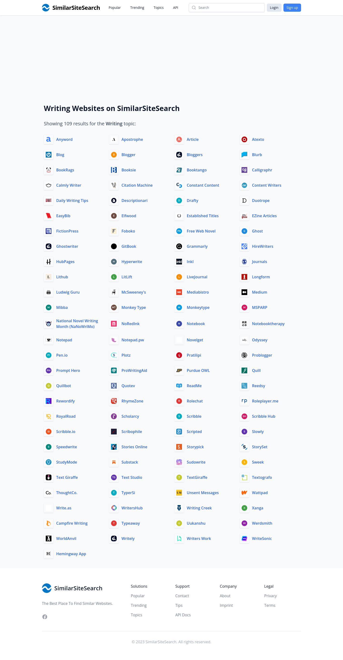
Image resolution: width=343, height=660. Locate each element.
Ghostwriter (67, 246)
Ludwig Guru (68, 292)
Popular (115, 7)
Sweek (258, 462)
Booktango (197, 170)
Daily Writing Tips (72, 200)
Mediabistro (198, 292)
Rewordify (65, 401)
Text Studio (131, 477)
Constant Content (203, 185)
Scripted (194, 431)
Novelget (195, 340)
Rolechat (195, 401)
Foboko (128, 231)
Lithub (62, 277)
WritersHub (132, 508)
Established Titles (203, 215)
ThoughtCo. (66, 492)
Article (193, 139)
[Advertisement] (171, 51)
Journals (259, 261)
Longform (261, 277)
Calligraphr (262, 170)
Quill (256, 370)
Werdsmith (262, 523)
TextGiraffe (197, 477)
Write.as (63, 508)
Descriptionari (134, 200)
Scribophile (131, 431)
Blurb (257, 154)
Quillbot (63, 385)
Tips (178, 605)
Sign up (292, 7)
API (175, 7)
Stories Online (134, 446)
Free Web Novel (201, 231)
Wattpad (260, 492)
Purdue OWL (198, 370)
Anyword (64, 139)
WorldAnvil (66, 538)
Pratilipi (194, 355)
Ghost (257, 231)
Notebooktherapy (268, 323)
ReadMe (194, 385)
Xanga (257, 508)
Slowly (258, 431)
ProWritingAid (134, 370)
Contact (182, 595)
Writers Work (199, 538)
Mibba (62, 307)
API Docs (183, 615)
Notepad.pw (132, 340)
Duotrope (261, 200)
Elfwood (128, 215)
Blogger (128, 154)
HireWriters (262, 246)
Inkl (190, 261)
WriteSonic (262, 538)
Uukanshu (196, 523)
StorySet (259, 446)
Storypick (195, 446)
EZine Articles (264, 215)
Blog (60, 154)
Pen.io (62, 355)
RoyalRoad (66, 416)
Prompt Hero (68, 370)
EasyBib (63, 215)
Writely (128, 538)
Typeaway (130, 523)
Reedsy (258, 385)
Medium (259, 292)
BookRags (65, 170)
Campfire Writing (72, 523)
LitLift (126, 277)
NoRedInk (130, 323)
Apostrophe (132, 139)
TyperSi (128, 492)
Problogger (262, 355)
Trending (137, 7)
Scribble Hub (263, 416)
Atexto (258, 139)
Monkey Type (133, 307)
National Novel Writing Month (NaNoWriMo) (77, 323)
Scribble (194, 416)
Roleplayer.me (265, 401)
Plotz (126, 355)
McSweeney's (133, 292)
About (225, 595)
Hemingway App (71, 553)
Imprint (226, 605)
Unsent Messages (203, 492)
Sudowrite (196, 462)
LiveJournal (197, 277)
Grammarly (197, 246)
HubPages (65, 261)
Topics (159, 7)
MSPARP (259, 307)
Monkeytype (198, 307)
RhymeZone (132, 401)
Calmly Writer (68, 185)
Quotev (128, 385)
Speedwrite (66, 446)
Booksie (128, 170)
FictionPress (67, 231)
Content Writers (266, 185)
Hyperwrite (131, 261)
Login (274, 7)
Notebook (196, 323)
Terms (269, 605)
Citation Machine (137, 185)
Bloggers (194, 154)
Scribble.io (65, 431)
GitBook (128, 246)
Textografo (262, 477)
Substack (129, 462)
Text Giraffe (67, 477)
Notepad (64, 340)
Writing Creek (199, 508)
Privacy (270, 595)
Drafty (192, 200)
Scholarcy (130, 416)
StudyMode (66, 462)
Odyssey (259, 340)
